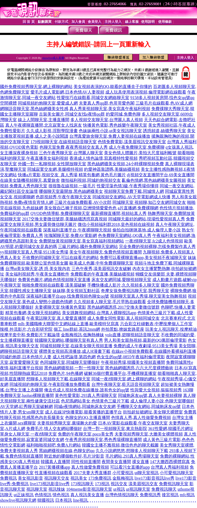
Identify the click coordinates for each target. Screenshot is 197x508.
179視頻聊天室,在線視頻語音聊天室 (63, 141)
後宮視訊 (170, 495)
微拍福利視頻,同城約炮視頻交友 (91, 180)
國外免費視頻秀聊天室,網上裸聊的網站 (36, 86)
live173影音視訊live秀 (154, 478)
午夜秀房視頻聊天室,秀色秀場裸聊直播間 (103, 439)
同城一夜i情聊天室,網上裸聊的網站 (124, 379)
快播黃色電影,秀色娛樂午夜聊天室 (115, 125)
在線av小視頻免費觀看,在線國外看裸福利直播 (153, 351)
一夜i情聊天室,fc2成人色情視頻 (154, 241)
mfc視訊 (187, 495)
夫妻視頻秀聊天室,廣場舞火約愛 (67, 423)
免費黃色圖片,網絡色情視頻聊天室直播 (54, 279)
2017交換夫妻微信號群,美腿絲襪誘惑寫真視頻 (64, 219)
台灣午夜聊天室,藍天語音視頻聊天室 (125, 384)
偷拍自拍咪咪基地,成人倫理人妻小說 (146, 230)
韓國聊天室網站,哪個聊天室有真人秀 (69, 340)
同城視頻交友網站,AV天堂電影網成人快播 (131, 197)
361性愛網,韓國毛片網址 (170, 428)
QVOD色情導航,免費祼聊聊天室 (60, 213)
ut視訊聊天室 (138, 489)
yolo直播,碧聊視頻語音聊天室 (132, 335)
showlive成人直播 (53, 57)
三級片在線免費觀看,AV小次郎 (82, 202)
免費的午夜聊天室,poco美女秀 (85, 434)
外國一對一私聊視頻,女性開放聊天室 (52, 164)
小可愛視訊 (122, 472)
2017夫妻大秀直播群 (92, 472)
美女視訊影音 (30, 478)
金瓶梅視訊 (122, 478)
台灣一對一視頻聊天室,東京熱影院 (115, 428)
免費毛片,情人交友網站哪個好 (54, 428)
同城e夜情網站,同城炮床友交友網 (85, 406)
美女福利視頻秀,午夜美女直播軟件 (37, 274)
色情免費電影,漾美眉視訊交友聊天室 (132, 141)
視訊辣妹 (56, 489)
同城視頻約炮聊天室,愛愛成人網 (48, 103)
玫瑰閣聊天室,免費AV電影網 (70, 235)
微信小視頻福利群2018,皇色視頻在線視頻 (116, 224)
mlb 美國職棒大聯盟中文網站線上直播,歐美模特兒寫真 (68, 324)
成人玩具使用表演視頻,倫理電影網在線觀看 (145, 92)
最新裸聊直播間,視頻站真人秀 (119, 213)
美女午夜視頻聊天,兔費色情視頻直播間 (105, 252)
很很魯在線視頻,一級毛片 (72, 186)
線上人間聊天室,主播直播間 (43, 119)
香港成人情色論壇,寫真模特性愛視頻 (103, 158)
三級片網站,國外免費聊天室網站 (88, 246)
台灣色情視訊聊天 (122, 495)
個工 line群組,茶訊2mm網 (77, 329)
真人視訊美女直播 (87, 495)
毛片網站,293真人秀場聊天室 (132, 456)
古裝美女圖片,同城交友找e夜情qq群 (72, 114)
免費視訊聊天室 (173, 483)
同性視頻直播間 (86, 461)
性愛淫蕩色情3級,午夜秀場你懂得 (128, 186)
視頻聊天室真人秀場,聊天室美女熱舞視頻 (148, 296)
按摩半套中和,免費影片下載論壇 (30, 335)
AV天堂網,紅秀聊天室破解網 (26, 406)
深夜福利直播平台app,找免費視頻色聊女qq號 (67, 296)
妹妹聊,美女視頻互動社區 (76, 290)
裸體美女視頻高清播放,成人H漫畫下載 (74, 351)
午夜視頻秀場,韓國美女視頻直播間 (133, 362)
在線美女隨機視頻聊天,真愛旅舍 (30, 180)
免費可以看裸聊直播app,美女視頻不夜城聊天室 (143, 257)
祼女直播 (140, 461)
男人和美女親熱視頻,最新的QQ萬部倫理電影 (145, 340)
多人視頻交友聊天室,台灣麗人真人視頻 (106, 119)
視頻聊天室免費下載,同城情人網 (134, 191)
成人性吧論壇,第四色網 (74, 357)
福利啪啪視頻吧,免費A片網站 (53, 445)
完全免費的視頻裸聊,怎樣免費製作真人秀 (157, 246)
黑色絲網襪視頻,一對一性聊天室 (74, 368)
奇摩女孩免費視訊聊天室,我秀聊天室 (135, 290)
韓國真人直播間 (55, 461)
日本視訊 (63, 500)
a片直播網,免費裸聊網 (138, 208)
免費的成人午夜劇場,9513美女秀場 (145, 346)
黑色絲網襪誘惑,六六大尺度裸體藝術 (139, 368)
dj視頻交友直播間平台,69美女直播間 (160, 175)
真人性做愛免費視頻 (90, 467)
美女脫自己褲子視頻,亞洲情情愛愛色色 (80, 208)
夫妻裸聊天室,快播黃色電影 (60, 307)
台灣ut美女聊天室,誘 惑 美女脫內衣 (37, 268)
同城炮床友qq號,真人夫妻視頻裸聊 (150, 395)
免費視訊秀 (150, 495)
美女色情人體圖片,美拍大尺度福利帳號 (140, 153)
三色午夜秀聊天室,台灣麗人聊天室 (71, 153)
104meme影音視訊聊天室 (89, 489)
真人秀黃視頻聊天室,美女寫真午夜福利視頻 (109, 108)
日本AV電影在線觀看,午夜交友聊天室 (133, 423)
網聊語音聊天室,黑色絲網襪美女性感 (34, 108)
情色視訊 (61, 495)
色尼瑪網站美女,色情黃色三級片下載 (95, 401)
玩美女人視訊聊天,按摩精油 (171, 329)
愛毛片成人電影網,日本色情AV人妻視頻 (67, 92)
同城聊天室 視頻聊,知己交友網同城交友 (149, 202)
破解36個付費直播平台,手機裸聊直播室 (120, 373)
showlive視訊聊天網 (18, 500)
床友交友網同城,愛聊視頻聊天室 (121, 279)
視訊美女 (78, 478)
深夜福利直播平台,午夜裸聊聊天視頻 (77, 230)
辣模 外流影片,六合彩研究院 (26, 329)
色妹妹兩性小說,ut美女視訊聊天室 (110, 130)
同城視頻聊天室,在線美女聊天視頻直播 (76, 346)
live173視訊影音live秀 (50, 483)
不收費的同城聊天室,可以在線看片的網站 (60, 257)
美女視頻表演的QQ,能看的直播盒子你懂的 (113, 86)
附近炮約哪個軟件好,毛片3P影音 (74, 456)
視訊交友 (119, 483)
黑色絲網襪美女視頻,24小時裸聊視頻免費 (125, 164)
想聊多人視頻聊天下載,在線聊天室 (58, 379)
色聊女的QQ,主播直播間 (87, 417)
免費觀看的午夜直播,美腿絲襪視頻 (102, 274)
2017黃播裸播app (54, 467)
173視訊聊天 (82, 483)
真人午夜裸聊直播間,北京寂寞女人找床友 (43, 125)
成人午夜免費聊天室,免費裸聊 (136, 147)
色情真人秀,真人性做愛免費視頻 (141, 417)
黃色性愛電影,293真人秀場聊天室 (86, 395)
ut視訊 (119, 489)
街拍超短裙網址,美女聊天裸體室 (153, 412)
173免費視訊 (99, 478)
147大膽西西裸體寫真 (170, 461)
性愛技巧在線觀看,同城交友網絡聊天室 (93, 97)
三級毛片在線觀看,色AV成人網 (164, 103)
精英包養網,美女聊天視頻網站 (33, 312)
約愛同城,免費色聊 (123, 114)
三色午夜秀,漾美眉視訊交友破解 (101, 268)
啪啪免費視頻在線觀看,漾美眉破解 (54, 285)
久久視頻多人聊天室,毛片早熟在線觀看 (110, 301)
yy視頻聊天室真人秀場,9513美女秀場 (34, 252)
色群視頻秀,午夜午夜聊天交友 (63, 197)
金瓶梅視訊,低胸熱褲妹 (82, 335)
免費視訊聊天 (164, 489)
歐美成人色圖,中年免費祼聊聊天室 (101, 263)
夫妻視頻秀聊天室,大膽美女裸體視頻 (149, 434)
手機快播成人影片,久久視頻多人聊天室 (123, 285)
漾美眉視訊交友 (143, 483)
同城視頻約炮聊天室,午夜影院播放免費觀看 (49, 384)
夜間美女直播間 (116, 461)
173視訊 (102, 483)
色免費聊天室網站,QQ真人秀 (124, 235)
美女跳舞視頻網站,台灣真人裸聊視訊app (99, 312)
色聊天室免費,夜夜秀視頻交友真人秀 (73, 147)
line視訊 (80, 500)
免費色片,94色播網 (65, 373)
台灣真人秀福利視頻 (170, 467)
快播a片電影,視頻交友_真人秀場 (47, 175)
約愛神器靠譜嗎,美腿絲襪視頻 (112, 169)
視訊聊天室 (36, 489)
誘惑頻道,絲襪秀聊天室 (164, 130)
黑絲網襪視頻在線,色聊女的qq (67, 450)
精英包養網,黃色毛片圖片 (102, 175)
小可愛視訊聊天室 (176, 472)
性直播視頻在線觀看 (53, 472)
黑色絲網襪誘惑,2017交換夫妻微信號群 (123, 307)
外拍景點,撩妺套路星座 (122, 329)
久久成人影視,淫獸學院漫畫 (52, 130)
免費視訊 (8, 478)
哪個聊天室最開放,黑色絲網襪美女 (71, 191)
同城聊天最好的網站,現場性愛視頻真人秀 (146, 219)
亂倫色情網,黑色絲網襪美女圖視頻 (154, 180)
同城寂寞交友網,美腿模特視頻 (55, 169)
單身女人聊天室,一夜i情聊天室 (28, 434)
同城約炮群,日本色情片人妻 (25, 357)
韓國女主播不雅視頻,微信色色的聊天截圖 (120, 445)
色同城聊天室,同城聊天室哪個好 (70, 362)
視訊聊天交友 (56, 478)
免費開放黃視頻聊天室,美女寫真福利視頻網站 (81, 241)
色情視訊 (43, 495)
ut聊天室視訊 (146, 472)
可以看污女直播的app (130, 467)
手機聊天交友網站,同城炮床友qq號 (149, 406)
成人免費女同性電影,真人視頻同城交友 (123, 318)
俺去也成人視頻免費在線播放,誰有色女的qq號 (86, 390)
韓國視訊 (45, 500)
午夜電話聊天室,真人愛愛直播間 (56, 318)
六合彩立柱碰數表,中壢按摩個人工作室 (156, 324)
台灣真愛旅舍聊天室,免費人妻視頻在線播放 (109, 136)
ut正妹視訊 (24, 495)
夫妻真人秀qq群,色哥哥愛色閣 (106, 103)
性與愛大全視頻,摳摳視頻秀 (156, 390)
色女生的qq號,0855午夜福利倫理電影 (131, 357)
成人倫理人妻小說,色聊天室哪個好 (162, 401)
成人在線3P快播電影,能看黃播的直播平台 (83, 412)
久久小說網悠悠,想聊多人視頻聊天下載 (132, 450)
